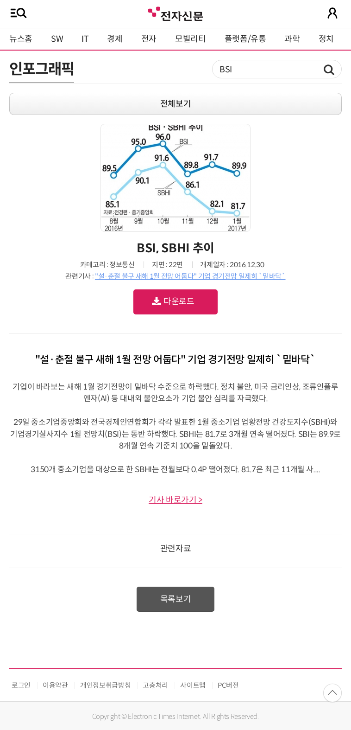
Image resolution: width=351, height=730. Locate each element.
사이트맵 (193, 685)
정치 (326, 39)
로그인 (21, 685)
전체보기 (175, 104)
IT (84, 39)
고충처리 (155, 685)
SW (57, 39)
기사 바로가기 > (175, 500)
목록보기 (175, 599)
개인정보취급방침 (105, 685)
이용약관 (55, 685)
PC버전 (228, 685)
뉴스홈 (20, 39)
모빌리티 (190, 39)
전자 (149, 39)
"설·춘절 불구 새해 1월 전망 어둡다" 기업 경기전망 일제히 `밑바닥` (190, 276)
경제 (114, 39)
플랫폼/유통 (245, 39)
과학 (292, 39)
